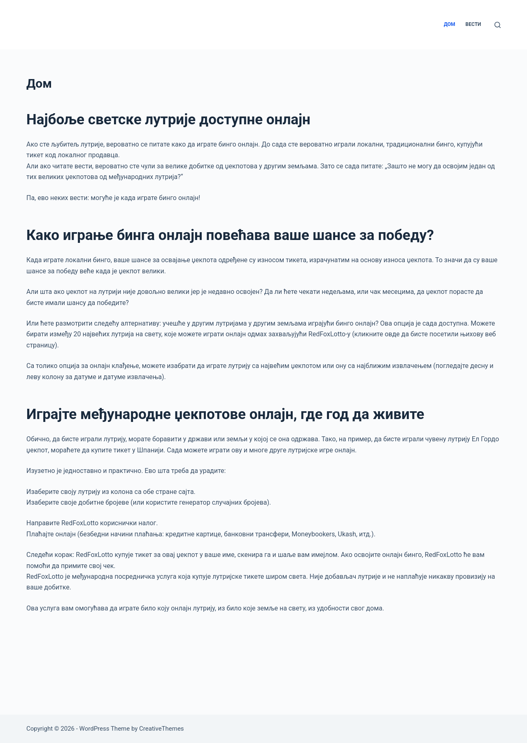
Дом (449, 24)
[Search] (497, 25)
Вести (473, 24)
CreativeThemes (161, 728)
